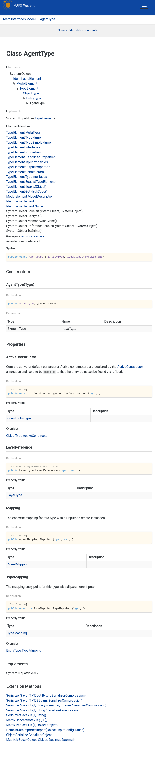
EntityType (33, 98)
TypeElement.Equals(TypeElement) (31, 182)
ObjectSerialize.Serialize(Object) (29, 735)
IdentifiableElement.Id (21, 201)
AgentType (47, 19)
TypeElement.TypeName (23, 137)
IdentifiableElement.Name (24, 206)
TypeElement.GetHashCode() (26, 191)
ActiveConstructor (130, 367)
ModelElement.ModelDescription (29, 196)
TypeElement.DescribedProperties (31, 157)
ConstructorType (19, 418)
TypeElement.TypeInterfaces (26, 177)
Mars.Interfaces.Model (19, 19)
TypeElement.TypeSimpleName (28, 142)
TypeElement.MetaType (23, 133)
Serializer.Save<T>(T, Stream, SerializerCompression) (44, 700)
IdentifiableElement (27, 79)
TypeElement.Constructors (25, 172)
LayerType (14, 495)
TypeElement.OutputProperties (28, 167)
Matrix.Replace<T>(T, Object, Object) (32, 725)
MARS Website (24, 6)
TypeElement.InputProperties (27, 162)
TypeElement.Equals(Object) (26, 187)
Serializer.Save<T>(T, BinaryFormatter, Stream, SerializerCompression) (56, 705)
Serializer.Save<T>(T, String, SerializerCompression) (43, 710)
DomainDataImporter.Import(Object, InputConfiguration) (45, 730)
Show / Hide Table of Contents (77, 30)
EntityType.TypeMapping (23, 651)
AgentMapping (17, 564)
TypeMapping (17, 633)
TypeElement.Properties (23, 152)
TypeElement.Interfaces (23, 147)
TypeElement (29, 88)
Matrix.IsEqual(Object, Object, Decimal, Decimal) (40, 740)
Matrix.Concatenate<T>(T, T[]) (26, 720)
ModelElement (26, 83)
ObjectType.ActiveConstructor (27, 436)
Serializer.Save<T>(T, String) (26, 715)
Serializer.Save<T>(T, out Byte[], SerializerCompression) (46, 695)
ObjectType (31, 93)
